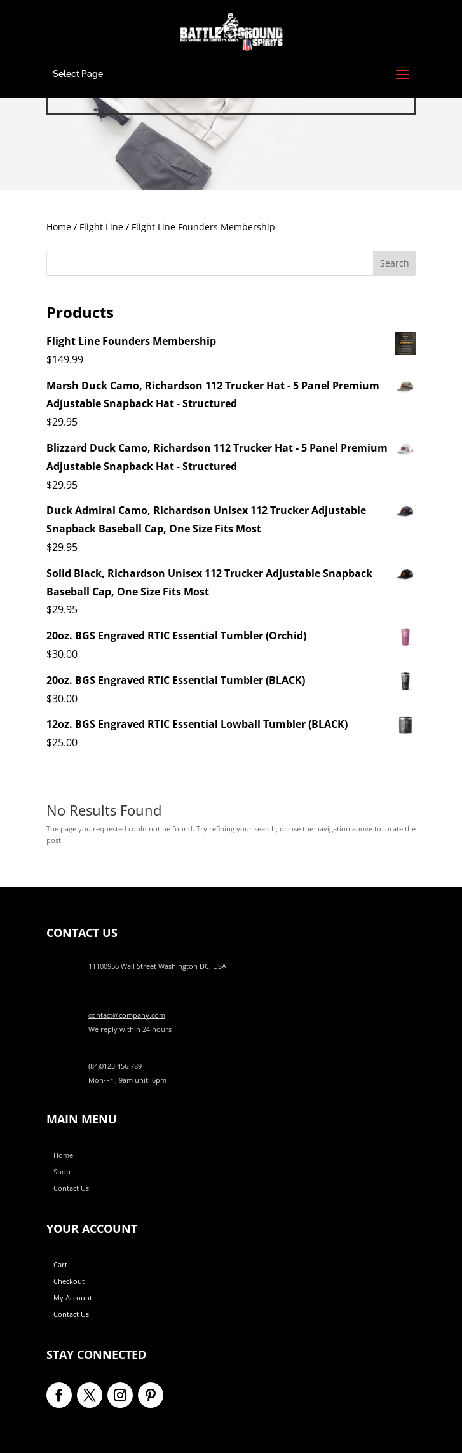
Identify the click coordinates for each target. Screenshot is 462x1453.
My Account (72, 1297)
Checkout (69, 1281)
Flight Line (101, 227)
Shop (62, 1171)
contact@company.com (126, 1015)
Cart (60, 1264)
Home (58, 227)
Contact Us (71, 1188)
